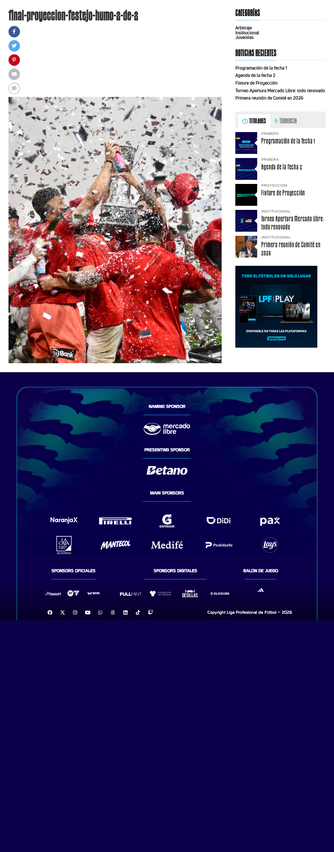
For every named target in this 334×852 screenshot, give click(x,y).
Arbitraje (243, 28)
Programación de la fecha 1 (261, 68)
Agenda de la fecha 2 (255, 75)
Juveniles (244, 37)
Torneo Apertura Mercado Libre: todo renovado (280, 90)
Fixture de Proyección (256, 83)
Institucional (247, 32)
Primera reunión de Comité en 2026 (269, 98)
